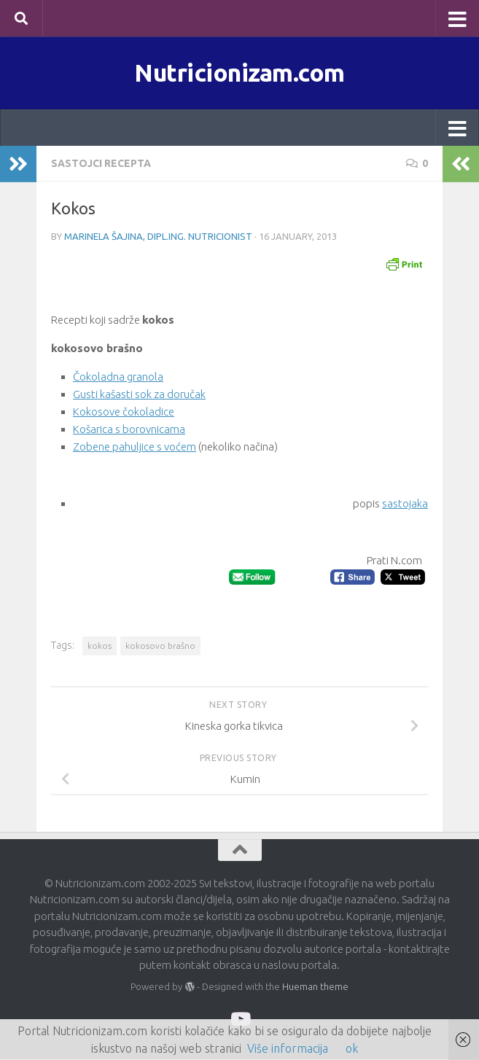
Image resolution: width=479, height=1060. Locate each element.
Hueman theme (315, 988)
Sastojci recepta (101, 165)
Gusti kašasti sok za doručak (139, 395)
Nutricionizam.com (240, 72)
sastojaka (405, 505)
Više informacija (287, 1048)
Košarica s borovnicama (129, 430)
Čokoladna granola (118, 378)
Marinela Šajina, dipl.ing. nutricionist (158, 238)
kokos (99, 646)
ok (352, 1048)
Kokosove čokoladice (123, 413)
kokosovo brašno (160, 646)
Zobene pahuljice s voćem (134, 448)
